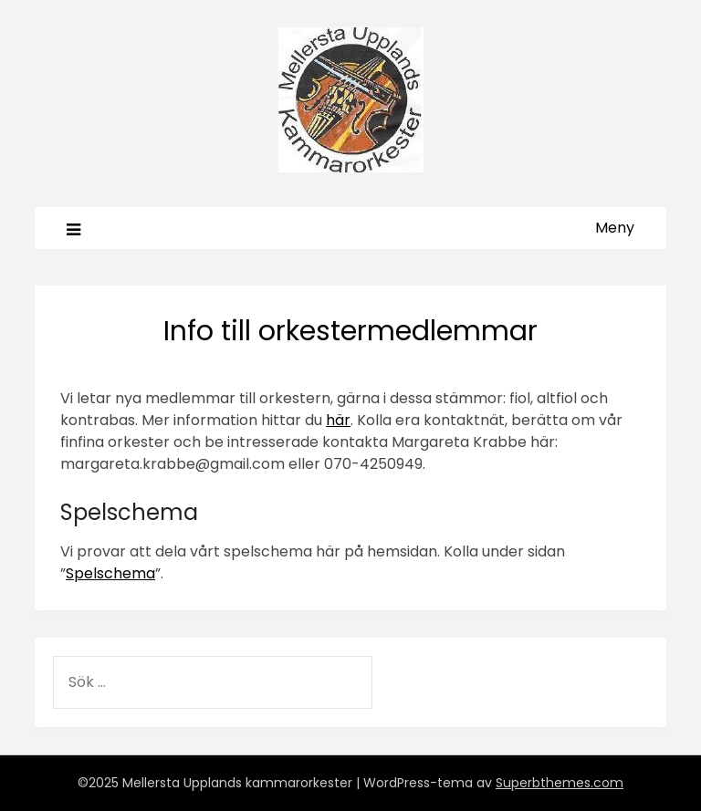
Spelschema (110, 573)
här (338, 420)
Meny (614, 227)
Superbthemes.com (559, 783)
